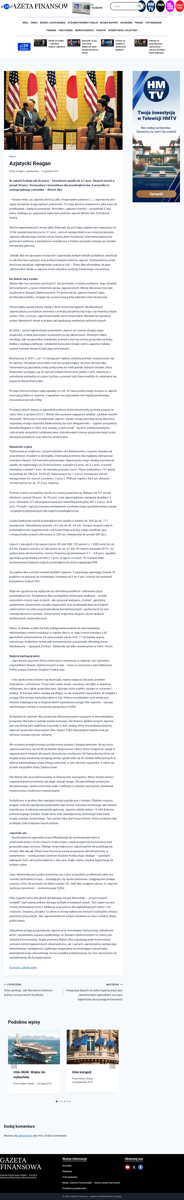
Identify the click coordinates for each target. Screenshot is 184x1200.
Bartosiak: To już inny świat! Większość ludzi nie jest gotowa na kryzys (90, 47)
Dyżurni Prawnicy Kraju (83, 22)
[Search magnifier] (139, 6)
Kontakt (67, 1165)
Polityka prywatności (74, 1188)
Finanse (51, 30)
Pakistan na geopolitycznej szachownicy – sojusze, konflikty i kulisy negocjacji (157, 47)
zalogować (25, 1135)
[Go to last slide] (14, 1064)
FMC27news (66, 30)
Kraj (25, 22)
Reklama (67, 1171)
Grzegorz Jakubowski (27, 171)
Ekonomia (126, 22)
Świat (34, 22)
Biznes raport (109, 22)
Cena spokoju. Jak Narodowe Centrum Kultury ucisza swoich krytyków (32, 989)
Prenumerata (69, 1177)
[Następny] (113, 1064)
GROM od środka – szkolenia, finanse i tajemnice (56, 44)
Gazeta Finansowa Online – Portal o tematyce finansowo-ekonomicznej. (18, 1176)
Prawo (139, 22)
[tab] (56, 1101)
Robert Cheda (27, 1083)
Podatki (101, 30)
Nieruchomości (84, 30)
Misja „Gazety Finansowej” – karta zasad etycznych (91, 1182)
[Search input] (125, 6)
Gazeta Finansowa (20, 1164)
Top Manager (153, 22)
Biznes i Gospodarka (52, 22)
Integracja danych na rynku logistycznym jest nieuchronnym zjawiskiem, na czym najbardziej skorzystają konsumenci (94, 991)
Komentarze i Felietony (123, 30)
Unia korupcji (81, 1072)
